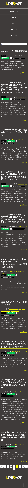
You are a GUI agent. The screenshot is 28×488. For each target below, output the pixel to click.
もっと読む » (23, 73)
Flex (15, 139)
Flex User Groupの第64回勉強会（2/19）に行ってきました (14, 132)
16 (11, 466)
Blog (14, 23)
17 (14, 466)
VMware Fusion (15, 311)
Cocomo (8, 273)
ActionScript (21, 97)
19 (20, 466)
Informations (14, 11)
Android (25, 56)
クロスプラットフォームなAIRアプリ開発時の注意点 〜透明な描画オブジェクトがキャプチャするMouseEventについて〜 (14, 87)
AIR (26, 97)
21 (26, 466)
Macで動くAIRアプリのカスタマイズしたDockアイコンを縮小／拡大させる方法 (14, 344)
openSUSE (7, 311)
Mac (2, 311)
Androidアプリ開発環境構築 (14, 51)
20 (23, 466)
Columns (14, 29)
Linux (23, 309)
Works (14, 17)
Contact (14, 35)
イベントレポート (22, 139)
